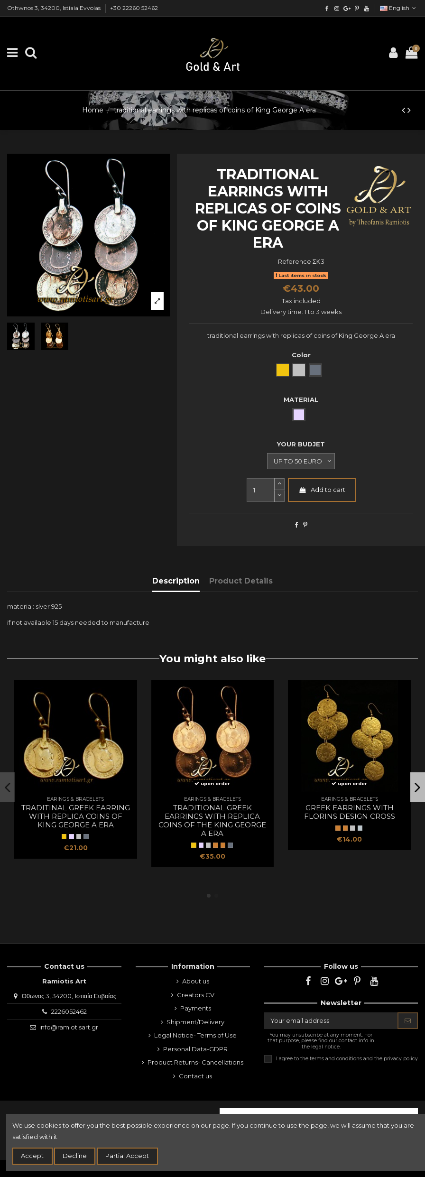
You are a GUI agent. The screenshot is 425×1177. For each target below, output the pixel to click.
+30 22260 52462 (134, 7)
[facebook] (327, 8)
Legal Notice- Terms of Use (195, 1035)
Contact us (195, 1076)
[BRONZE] (215, 845)
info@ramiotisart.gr (68, 1027)
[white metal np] (360, 827)
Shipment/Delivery (195, 1022)
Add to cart (321, 489)
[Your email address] (331, 1020)
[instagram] (337, 8)
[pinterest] (356, 8)
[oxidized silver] (85, 836)
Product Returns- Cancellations (195, 1062)
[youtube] (366, 8)
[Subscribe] (407, 1020)
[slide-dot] (279, 496)
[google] (347, 8)
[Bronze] (223, 845)
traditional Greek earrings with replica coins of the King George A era (212, 820)
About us (195, 981)
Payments (195, 1008)
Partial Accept (127, 1155)
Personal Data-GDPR (195, 1049)
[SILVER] (71, 836)
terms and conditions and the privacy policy (364, 1058)
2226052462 (69, 1011)
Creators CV (195, 995)
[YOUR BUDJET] (301, 461)
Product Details (241, 580)
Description (176, 580)
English (399, 7)
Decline (75, 1155)
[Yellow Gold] (64, 836)
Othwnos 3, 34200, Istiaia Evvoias (54, 7)
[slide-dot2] (279, 484)
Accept (32, 1155)
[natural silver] (78, 836)
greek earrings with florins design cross (349, 812)
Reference (294, 261)
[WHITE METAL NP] (352, 827)
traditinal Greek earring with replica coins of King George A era (75, 816)
